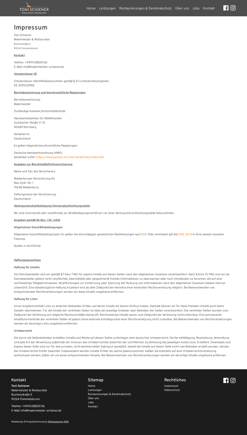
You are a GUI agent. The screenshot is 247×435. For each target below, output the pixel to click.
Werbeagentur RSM (58, 421)
